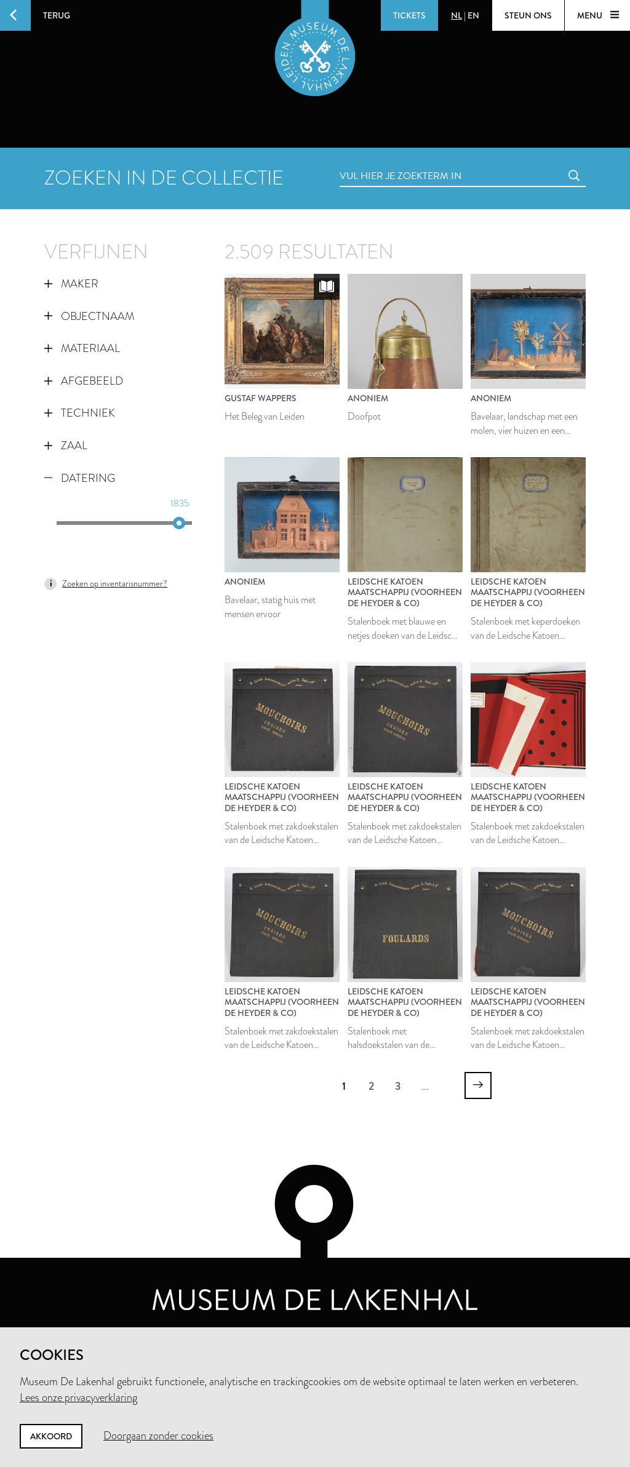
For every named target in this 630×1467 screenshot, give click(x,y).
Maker (71, 284)
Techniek (79, 413)
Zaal (65, 446)
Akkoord (51, 1436)
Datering (79, 478)
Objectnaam (89, 316)
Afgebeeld (83, 381)
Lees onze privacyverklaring (78, 1397)
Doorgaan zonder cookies (158, 1436)
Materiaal (82, 348)
